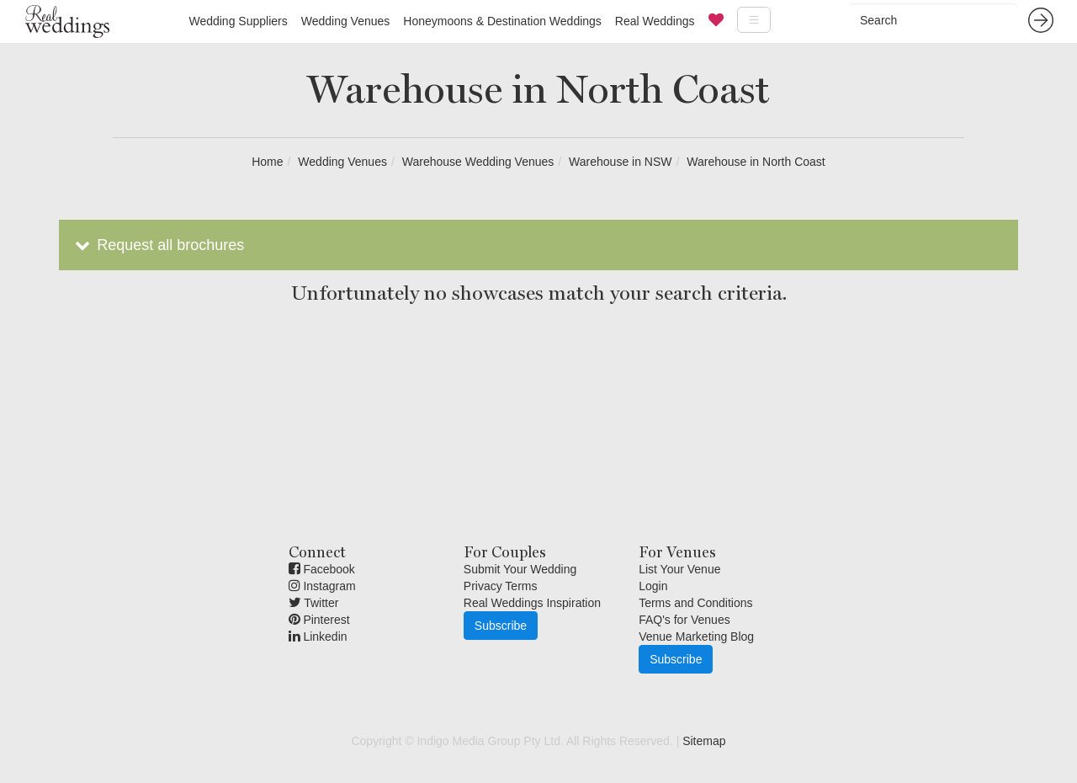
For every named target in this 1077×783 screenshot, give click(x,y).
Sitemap (703, 741)
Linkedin (318, 636)
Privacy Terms (501, 586)
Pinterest (319, 619)
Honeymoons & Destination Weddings (502, 21)
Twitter (314, 603)
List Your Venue (679, 569)
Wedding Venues (345, 21)
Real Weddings (655, 21)
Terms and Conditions (695, 603)
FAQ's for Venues (684, 619)
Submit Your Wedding (520, 569)
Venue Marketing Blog (696, 636)
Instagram (322, 586)
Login (653, 586)
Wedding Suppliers (237, 21)
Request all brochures (158, 245)
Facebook (322, 569)
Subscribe (501, 625)
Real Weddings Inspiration (532, 603)
